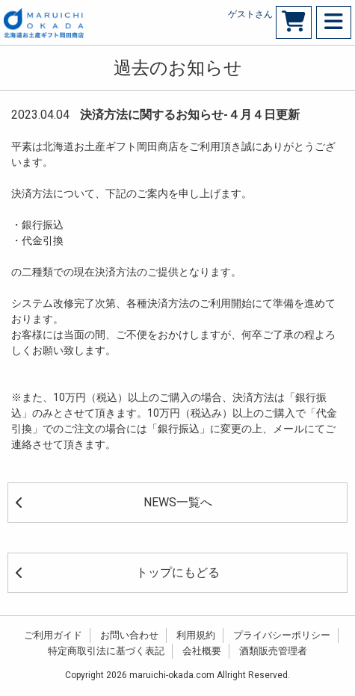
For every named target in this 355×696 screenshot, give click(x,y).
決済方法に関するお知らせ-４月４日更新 (190, 115)
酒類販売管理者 (273, 650)
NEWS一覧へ (114, 502)
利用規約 (195, 635)
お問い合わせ (129, 635)
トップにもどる (118, 572)
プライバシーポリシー (281, 635)
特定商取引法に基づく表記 (106, 650)
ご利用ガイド (53, 635)
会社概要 (201, 650)
